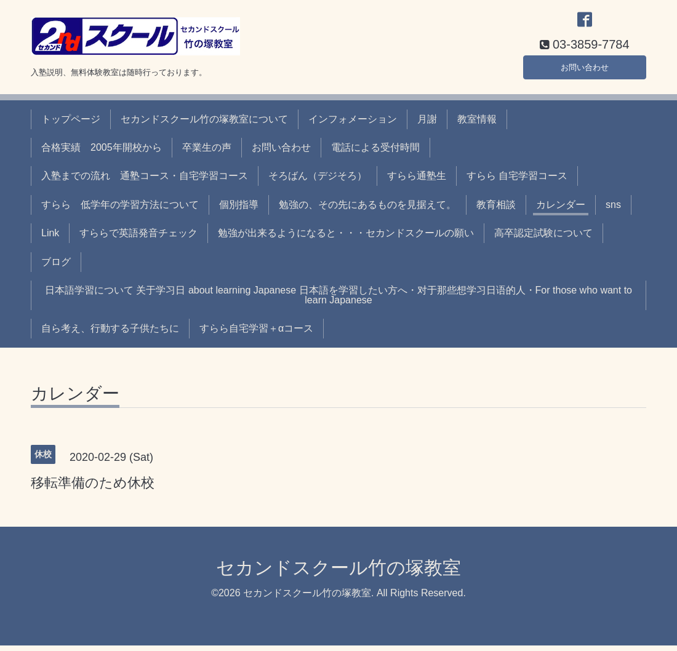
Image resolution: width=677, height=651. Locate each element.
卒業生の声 (206, 153)
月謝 (427, 124)
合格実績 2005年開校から (101, 153)
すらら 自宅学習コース (517, 182)
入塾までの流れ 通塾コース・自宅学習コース (144, 182)
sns (613, 210)
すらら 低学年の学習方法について (120, 210)
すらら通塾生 (416, 182)
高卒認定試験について (543, 239)
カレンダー (560, 210)
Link (50, 239)
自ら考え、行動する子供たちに (110, 334)
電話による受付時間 (375, 153)
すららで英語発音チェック (138, 239)
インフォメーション (352, 124)
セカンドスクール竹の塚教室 (338, 573)
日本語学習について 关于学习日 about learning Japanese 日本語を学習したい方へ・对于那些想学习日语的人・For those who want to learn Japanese (338, 300)
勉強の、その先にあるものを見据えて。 (367, 210)
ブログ (56, 267)
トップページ (70, 124)
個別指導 (238, 210)
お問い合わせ (584, 70)
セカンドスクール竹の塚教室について (204, 124)
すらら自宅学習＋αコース (256, 334)
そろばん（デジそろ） (317, 182)
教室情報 (477, 124)
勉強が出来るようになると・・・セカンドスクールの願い (346, 239)
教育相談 (496, 210)
